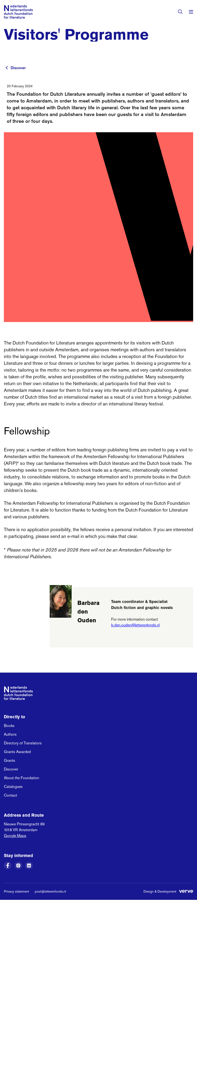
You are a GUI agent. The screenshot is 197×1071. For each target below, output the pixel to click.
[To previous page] (7, 68)
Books (9, 725)
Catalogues (13, 786)
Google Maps (15, 835)
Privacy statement (16, 891)
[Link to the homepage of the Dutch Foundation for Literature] (18, 12)
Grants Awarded (17, 751)
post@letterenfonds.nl (50, 891)
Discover (18, 67)
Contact (10, 795)
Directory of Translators (23, 743)
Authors (10, 734)
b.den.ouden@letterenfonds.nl (135, 625)
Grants (9, 760)
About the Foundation (21, 777)
